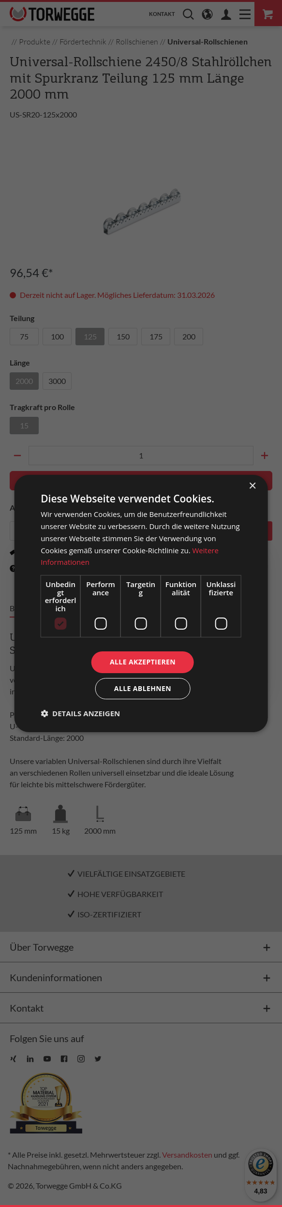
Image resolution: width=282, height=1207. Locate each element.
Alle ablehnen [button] (142, 688)
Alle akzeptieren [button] (143, 661)
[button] (80, 713)
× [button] (252, 486)
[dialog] (141, 603)
